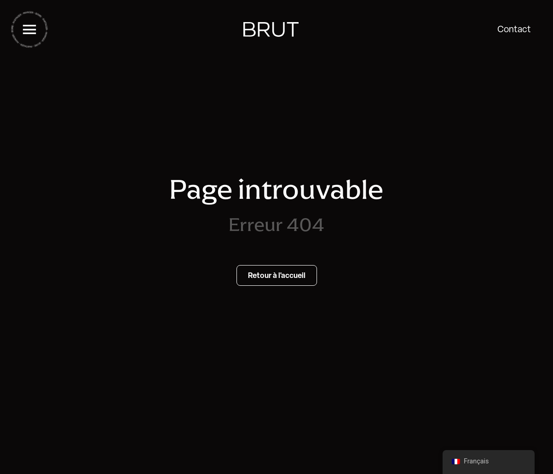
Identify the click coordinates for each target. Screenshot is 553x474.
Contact (514, 29)
